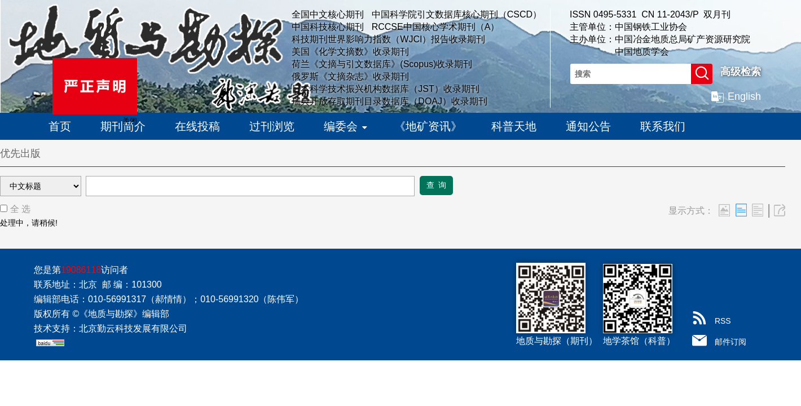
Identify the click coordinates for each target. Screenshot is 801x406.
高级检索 (740, 71)
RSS (723, 320)
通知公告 (588, 126)
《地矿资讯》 (428, 126)
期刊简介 (123, 126)
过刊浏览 (271, 126)
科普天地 (513, 126)
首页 (60, 126)
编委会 (344, 123)
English (744, 96)
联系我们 (662, 126)
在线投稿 (197, 126)
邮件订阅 (730, 341)
